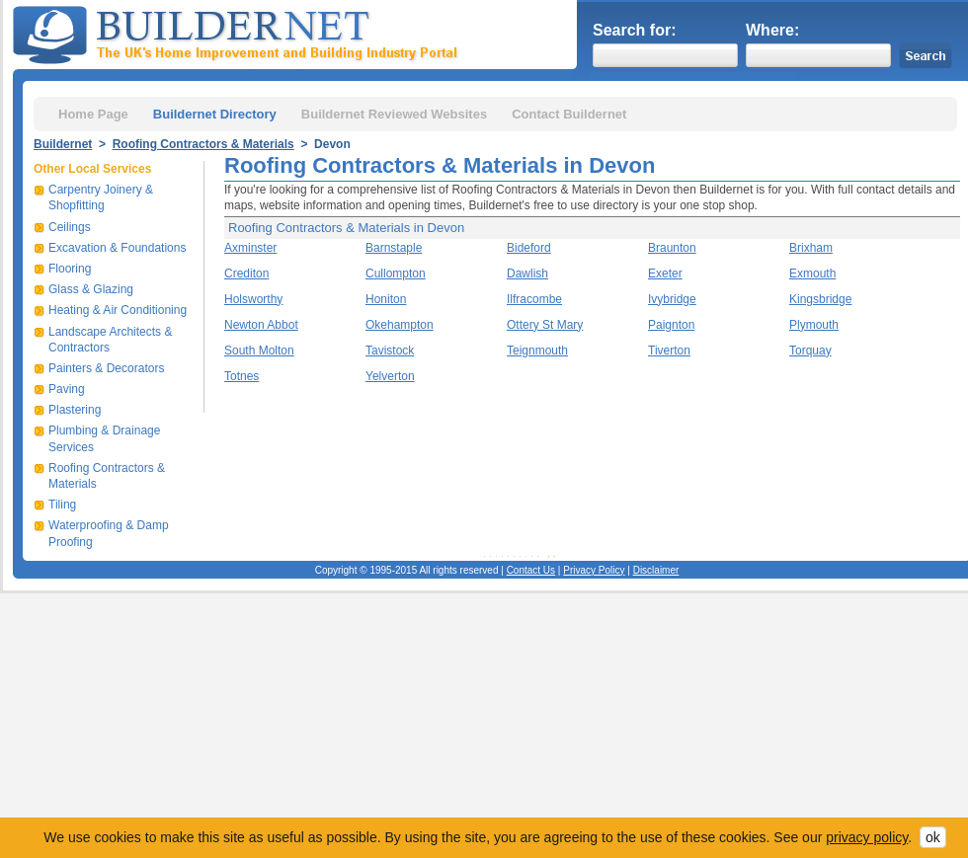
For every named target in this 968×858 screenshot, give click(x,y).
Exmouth (812, 273)
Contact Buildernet (569, 114)
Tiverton (669, 350)
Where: (772, 30)
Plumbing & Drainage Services (104, 438)
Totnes (241, 376)
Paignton (671, 325)
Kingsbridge (820, 299)
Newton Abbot (261, 325)
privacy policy (867, 837)
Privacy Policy (593, 570)
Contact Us (531, 570)
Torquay (810, 350)
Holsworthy (253, 299)
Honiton (385, 299)
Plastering (74, 410)
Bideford (529, 248)
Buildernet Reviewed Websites (394, 114)
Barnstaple (393, 248)
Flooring (69, 268)
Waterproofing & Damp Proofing (108, 533)
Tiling (62, 504)
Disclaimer (656, 570)
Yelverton (390, 376)
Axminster (250, 248)
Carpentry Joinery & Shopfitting (100, 197)
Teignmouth (537, 350)
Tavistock (389, 350)
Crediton (246, 273)
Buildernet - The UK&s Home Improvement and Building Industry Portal (239, 32)
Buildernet (63, 144)
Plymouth (814, 325)
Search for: (634, 30)
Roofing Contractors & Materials (203, 144)
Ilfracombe (534, 299)
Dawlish (527, 273)
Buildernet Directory (215, 114)
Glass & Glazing (90, 289)
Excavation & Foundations (117, 248)
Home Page (93, 114)
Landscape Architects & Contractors (110, 339)
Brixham (811, 248)
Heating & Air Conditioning (117, 310)
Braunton (672, 248)
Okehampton (399, 325)
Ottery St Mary (545, 325)
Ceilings (69, 227)
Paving (66, 389)
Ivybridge (672, 299)
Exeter (665, 273)
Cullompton (395, 273)
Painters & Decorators (106, 368)
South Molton (259, 350)
